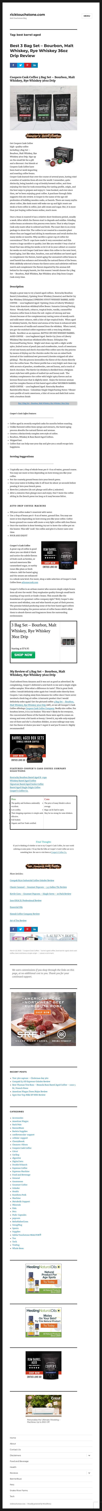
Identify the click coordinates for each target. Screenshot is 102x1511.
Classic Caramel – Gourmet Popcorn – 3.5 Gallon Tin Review (38, 887)
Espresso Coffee (19, 1168)
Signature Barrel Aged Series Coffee (27, 784)
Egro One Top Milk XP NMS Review (28, 1095)
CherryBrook (18, 1141)
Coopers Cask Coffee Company (40, 708)
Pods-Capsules (19, 1215)
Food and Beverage (21, 1175)
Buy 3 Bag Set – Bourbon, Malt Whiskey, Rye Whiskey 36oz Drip (43, 403)
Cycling (15, 1154)
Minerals (16, 1205)
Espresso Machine (20, 1171)
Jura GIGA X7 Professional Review (25, 900)
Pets (14, 1211)
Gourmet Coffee (19, 1185)
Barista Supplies (20, 1131)
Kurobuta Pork (19, 1195)
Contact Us (15, 1449)
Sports (15, 1228)
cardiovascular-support (23, 1134)
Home (13, 1438)
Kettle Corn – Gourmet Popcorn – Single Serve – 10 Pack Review (40, 894)
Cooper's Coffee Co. (19, 791)
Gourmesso (17, 1181)
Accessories (17, 1118)
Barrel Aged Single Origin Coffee (25, 787)
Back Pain (17, 1124)
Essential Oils (16, 907)
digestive (16, 1158)
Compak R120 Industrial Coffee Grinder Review (32, 880)
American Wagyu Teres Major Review (29, 1091)
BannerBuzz (18, 1128)
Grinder (16, 1188)
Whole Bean (18, 1248)
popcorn (16, 1218)
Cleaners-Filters (20, 1144)
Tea (14, 1238)
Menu (87, 16)
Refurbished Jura (20, 1221)
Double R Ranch (19, 1165)
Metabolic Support (21, 1201)
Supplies (16, 1231)
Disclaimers (15, 1455)
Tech (14, 1241)
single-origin (32, 953)
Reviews (14, 1473)
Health (15, 1191)
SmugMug (17, 1225)
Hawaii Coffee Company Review (25, 914)
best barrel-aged (62, 951)
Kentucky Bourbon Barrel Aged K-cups (28, 777)
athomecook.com (30, 582)
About (13, 1444)
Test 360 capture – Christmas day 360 (30, 1078)
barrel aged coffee (48, 951)
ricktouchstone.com (27, 15)
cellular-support (20, 1138)
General (16, 1178)
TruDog (15, 1245)
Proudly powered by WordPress (39, 1504)
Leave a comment (47, 953)
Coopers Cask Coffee (31, 951)
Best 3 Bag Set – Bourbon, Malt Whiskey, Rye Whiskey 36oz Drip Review (41, 50)
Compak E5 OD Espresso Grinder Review (31, 1081)
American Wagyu (20, 1121)
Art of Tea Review (18, 920)
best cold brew (21, 953)
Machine (16, 1198)
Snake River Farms (19, 1490)
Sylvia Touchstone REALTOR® (26, 1235)
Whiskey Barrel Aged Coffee (23, 781)
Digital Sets (17, 1161)
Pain (14, 1208)
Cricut (15, 1151)
